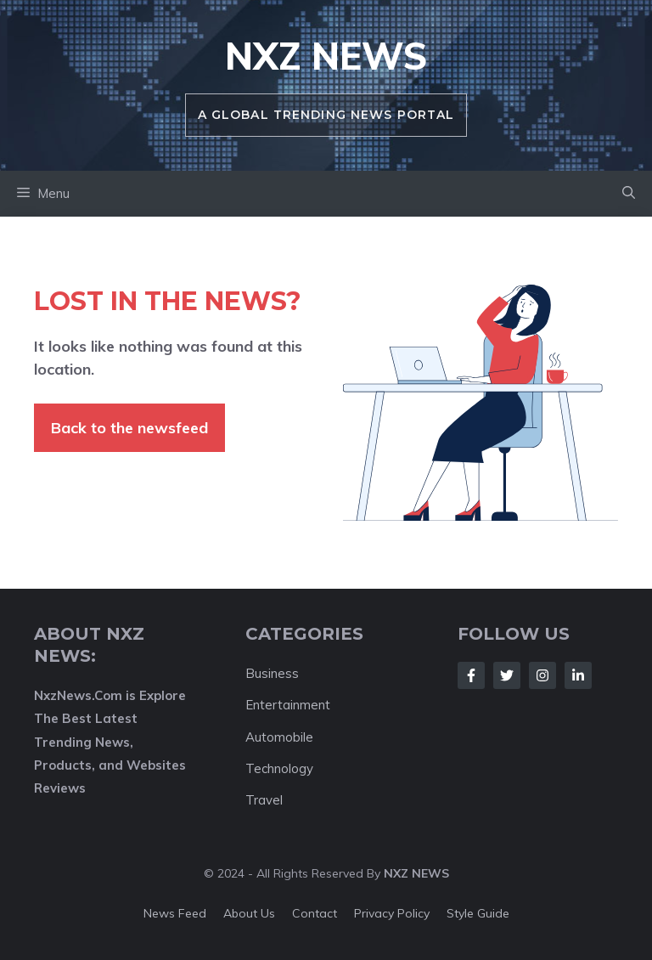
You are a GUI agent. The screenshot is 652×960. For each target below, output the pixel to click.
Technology (279, 768)
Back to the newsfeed (129, 428)
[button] (628, 194)
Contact (314, 913)
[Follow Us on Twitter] (506, 675)
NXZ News (326, 55)
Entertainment (287, 705)
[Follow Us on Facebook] (471, 675)
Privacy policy (392, 913)
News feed (174, 913)
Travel (264, 800)
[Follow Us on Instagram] (542, 675)
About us (249, 913)
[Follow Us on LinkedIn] (578, 675)
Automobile (279, 737)
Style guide (478, 913)
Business (272, 673)
